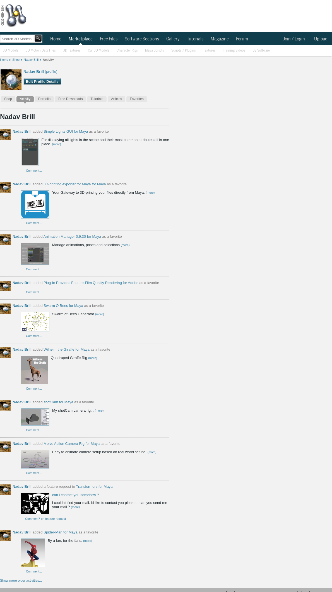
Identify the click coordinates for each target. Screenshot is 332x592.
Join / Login (294, 39)
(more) (56, 144)
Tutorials (195, 39)
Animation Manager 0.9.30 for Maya (72, 236)
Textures (209, 50)
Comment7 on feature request (45, 518)
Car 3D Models (98, 50)
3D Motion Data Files (41, 50)
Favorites (136, 99)
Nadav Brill (31, 59)
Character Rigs (127, 50)
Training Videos (234, 50)
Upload (321, 39)
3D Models (10, 50)
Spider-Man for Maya (60, 532)
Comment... (34, 170)
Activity (48, 59)
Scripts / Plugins (183, 50)
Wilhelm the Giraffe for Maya (66, 349)
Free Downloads (70, 99)
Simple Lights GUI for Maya (66, 131)
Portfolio (44, 99)
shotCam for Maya (58, 402)
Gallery (173, 39)
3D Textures (72, 50)
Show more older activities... (21, 581)
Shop (16, 59)
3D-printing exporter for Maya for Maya (75, 184)
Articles (116, 99)
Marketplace (81, 39)
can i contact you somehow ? (75, 495)
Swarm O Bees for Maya (63, 306)
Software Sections (142, 39)
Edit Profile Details (42, 81)
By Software (261, 50)
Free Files (108, 39)
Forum (242, 39)
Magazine (220, 39)
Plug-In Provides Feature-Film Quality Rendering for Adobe (91, 283)
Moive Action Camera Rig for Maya (72, 443)
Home (55, 39)
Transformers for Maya (94, 486)
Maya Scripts (154, 50)
